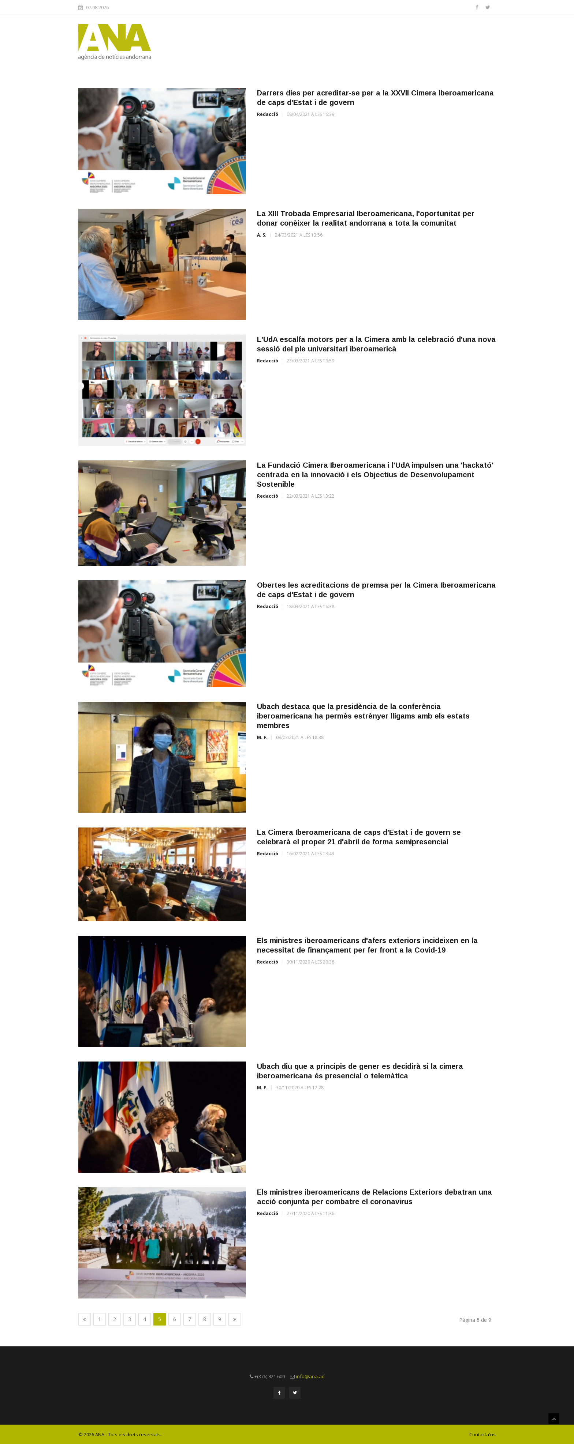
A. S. (261, 235)
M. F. (262, 737)
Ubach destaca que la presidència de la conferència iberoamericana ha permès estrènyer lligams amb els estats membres (363, 715)
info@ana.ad (310, 1376)
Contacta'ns (482, 1434)
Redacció (267, 114)
